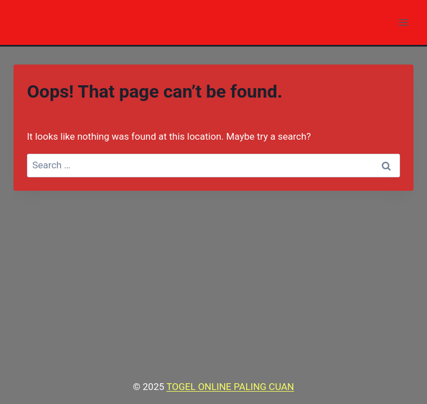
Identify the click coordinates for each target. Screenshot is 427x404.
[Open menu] (403, 22)
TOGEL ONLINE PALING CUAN (230, 386)
